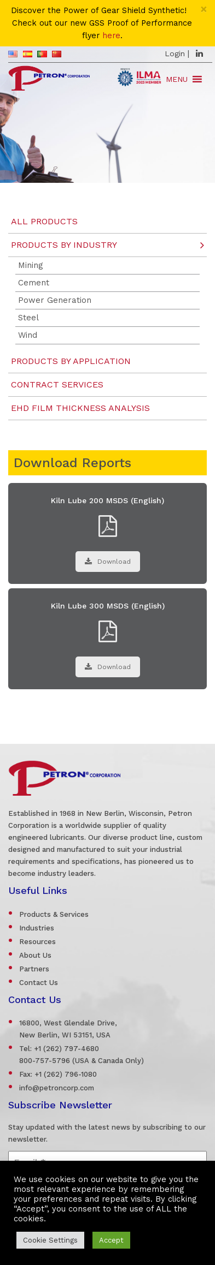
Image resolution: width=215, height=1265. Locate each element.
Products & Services (54, 914)
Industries (36, 928)
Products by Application (71, 361)
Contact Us (38, 982)
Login (175, 53)
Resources (37, 942)
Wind (27, 335)
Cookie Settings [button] (50, 1240)
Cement (33, 283)
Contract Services (57, 384)
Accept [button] (111, 1240)
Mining (30, 265)
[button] (177, 79)
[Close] (203, 9)
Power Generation (54, 300)
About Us (35, 955)
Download (108, 561)
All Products (44, 221)
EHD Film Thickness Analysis (80, 408)
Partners (34, 969)
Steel (28, 318)
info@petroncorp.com (56, 1088)
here (111, 35)
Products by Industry (64, 245)
